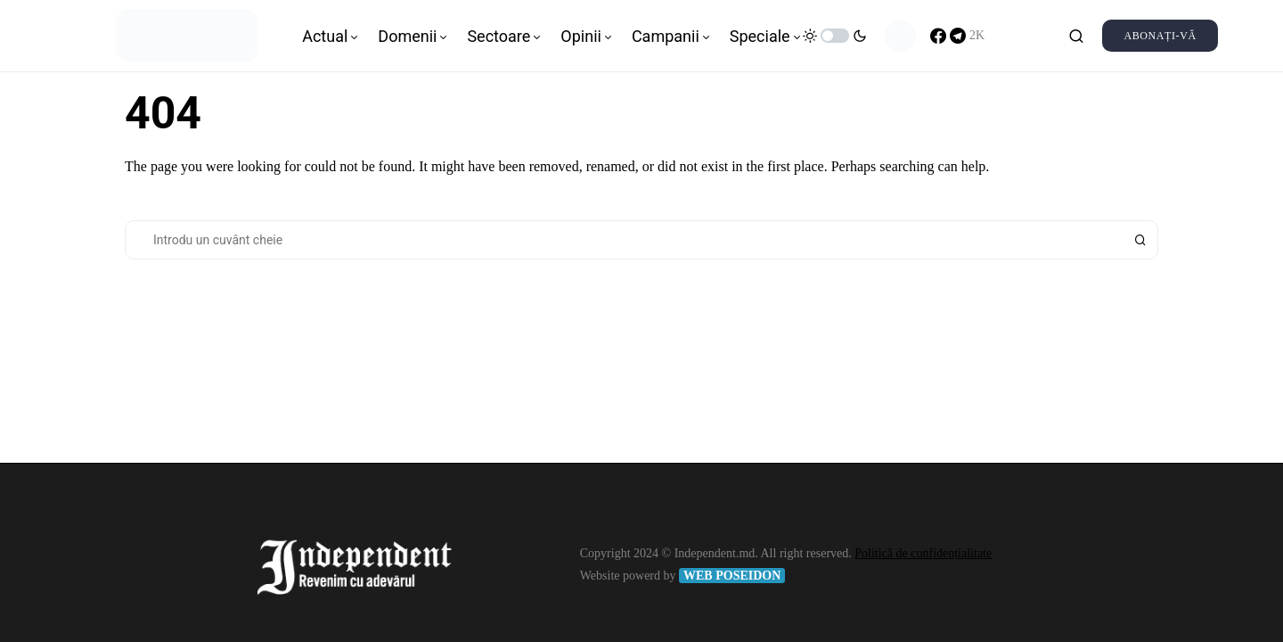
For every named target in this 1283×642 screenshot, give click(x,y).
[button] (835, 35)
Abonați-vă (1160, 35)
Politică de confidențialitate (923, 553)
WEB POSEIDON (731, 575)
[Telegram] (967, 36)
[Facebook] (938, 36)
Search (1140, 240)
